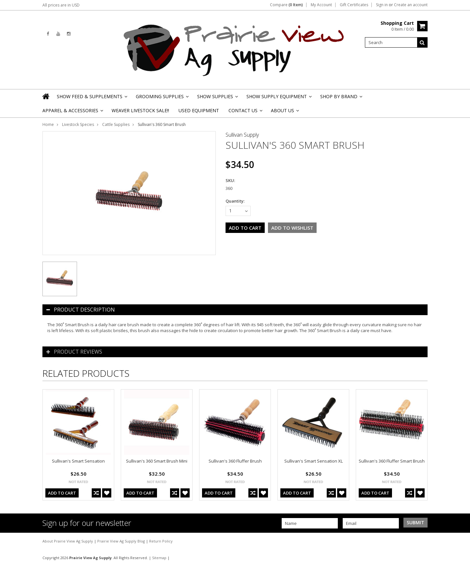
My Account (321, 5)
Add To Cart (62, 493)
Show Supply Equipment (278, 98)
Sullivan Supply (242, 134)
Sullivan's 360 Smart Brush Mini (156, 461)
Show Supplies (217, 98)
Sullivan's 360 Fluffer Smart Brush (392, 461)
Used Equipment (199, 110)
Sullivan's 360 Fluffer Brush (235, 461)
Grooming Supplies (162, 98)
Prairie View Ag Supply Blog (121, 541)
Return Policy (161, 541)
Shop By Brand (340, 98)
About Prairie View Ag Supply (68, 541)
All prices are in (61, 5)
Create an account (411, 5)
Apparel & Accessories (72, 112)
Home (48, 124)
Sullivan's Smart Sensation (78, 461)
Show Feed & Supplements (91, 98)
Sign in (382, 5)
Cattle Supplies (116, 124)
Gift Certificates (354, 5)
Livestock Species (78, 124)
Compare (286, 5)
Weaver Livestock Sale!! (140, 110)
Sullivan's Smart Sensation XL (313, 461)
